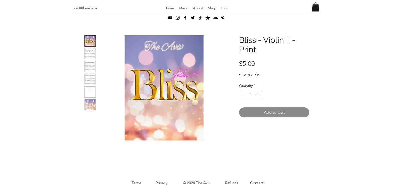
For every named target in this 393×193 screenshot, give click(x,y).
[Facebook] (185, 17)
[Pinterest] (222, 17)
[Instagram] (177, 17)
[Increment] (258, 94)
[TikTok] (200, 17)
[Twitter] (192, 17)
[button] (315, 7)
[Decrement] (243, 94)
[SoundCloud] (215, 17)
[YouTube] (170, 17)
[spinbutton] (250, 94)
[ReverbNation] (207, 17)
